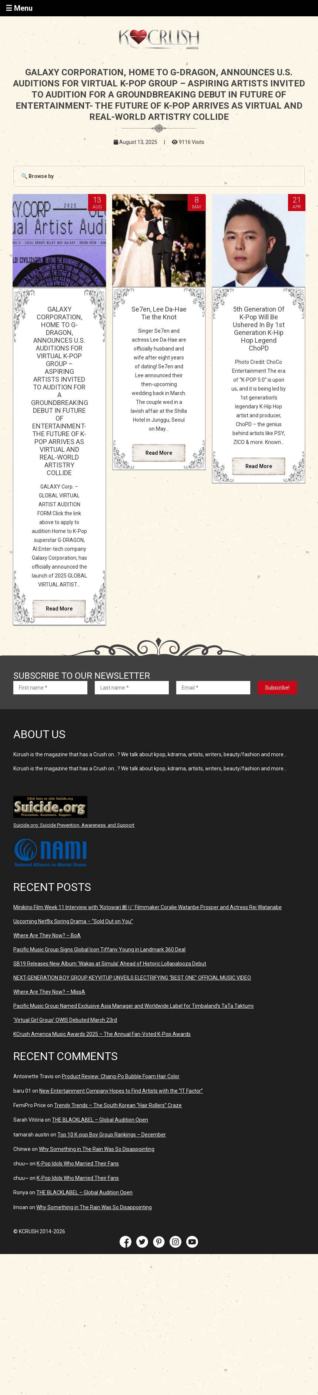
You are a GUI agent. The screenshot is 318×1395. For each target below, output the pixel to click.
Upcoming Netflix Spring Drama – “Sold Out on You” (73, 921)
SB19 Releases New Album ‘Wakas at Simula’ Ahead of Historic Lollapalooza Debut (109, 964)
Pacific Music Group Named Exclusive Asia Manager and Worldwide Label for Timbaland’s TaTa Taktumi (133, 1006)
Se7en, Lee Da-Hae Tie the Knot (159, 313)
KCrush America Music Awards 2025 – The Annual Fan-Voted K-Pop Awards (102, 1034)
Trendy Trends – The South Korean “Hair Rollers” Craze (118, 1105)
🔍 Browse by (37, 176)
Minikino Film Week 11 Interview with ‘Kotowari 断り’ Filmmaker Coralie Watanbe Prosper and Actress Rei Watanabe (147, 907)
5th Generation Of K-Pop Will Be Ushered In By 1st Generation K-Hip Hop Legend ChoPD (259, 328)
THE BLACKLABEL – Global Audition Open (100, 1120)
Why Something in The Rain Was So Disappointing (96, 1149)
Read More (59, 609)
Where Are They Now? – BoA (47, 935)
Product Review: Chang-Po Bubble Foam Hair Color (121, 1076)
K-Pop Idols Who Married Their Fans (78, 1164)
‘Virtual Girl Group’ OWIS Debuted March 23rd (65, 1020)
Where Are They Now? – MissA (49, 992)
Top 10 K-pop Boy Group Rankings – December (111, 1135)
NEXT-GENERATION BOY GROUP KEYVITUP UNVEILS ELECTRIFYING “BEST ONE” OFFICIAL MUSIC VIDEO (132, 978)
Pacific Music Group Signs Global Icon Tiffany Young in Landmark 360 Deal (99, 950)
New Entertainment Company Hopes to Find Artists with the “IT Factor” (121, 1091)
